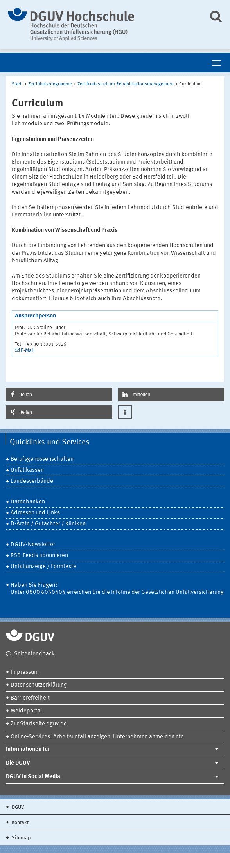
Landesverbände (32, 481)
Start (17, 84)
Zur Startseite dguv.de (39, 724)
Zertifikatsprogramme (50, 84)
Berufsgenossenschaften (42, 459)
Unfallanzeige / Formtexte (43, 567)
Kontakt (20, 822)
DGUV (17, 807)
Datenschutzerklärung (39, 685)
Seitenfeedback (34, 654)
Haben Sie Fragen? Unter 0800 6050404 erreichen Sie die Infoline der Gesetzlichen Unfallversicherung (117, 588)
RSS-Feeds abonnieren (39, 556)
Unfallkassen (27, 470)
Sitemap (21, 837)
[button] (59, 394)
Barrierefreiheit (30, 698)
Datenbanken (28, 502)
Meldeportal (26, 711)
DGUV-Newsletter (33, 545)
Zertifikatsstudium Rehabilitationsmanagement (125, 84)
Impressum (25, 672)
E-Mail (28, 350)
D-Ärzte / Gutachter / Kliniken (48, 524)
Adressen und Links (35, 513)
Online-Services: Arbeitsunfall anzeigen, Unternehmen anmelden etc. (98, 737)
